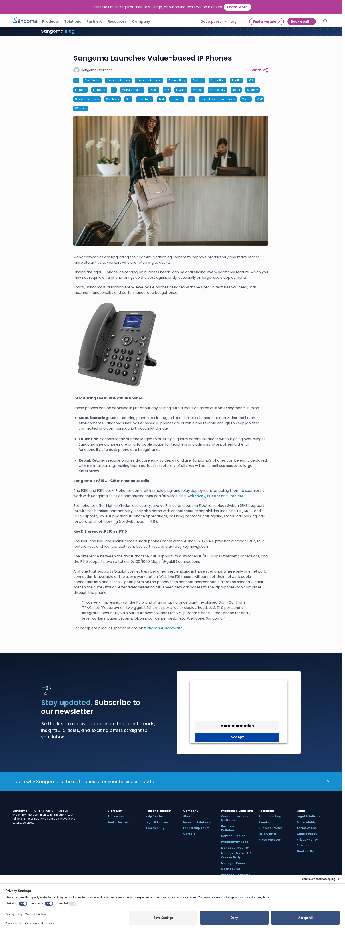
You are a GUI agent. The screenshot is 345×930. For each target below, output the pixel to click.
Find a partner (264, 21)
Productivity (217, 90)
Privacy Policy (307, 839)
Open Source (231, 869)
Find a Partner (118, 822)
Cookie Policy (307, 834)
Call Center (92, 80)
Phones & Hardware (165, 628)
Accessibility (154, 828)
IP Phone (80, 90)
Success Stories (270, 828)
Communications (149, 80)
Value (246, 99)
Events (264, 822)
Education (217, 80)
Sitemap (303, 845)
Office (153, 90)
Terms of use (307, 828)
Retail (236, 90)
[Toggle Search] (325, 21)
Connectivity (176, 80)
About (188, 816)
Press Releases (270, 839)
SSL (128, 99)
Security (252, 90)
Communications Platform (234, 818)
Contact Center (233, 836)
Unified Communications (218, 99)
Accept (237, 737)
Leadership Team (196, 828)
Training (176, 99)
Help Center (154, 816)
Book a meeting (120, 816)
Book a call (300, 21)
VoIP (260, 99)
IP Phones (99, 90)
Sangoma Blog (270, 816)
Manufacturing (132, 90)
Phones (197, 90)
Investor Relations (197, 822)
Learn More (237, 7)
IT (114, 90)
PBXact (180, 90)
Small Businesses (87, 99)
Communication (118, 80)
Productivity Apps (234, 842)
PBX (166, 90)
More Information (237, 725)
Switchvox (145, 99)
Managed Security (235, 847)
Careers (189, 834)
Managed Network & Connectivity (236, 855)
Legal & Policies (156, 822)
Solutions (112, 99)
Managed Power (233, 863)
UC (191, 99)
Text (161, 99)
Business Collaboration (232, 828)
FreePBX (236, 80)
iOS (251, 80)
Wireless (80, 108)
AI (76, 80)
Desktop (198, 80)
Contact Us (305, 851)
